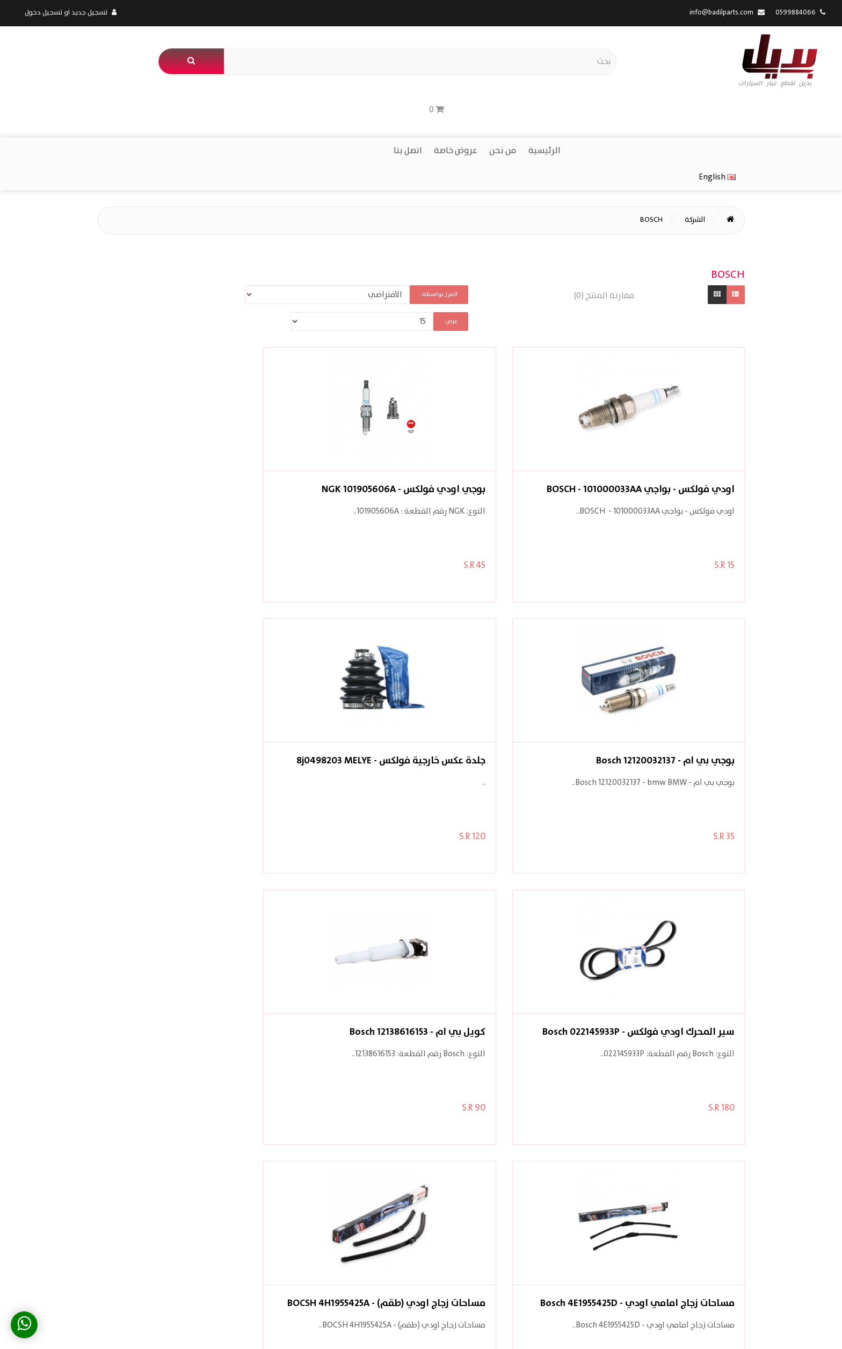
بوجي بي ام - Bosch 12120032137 (343, 398)
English (43, 107)
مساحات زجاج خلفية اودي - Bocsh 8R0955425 (499, 941)
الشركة (675, 152)
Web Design (75, 1331)
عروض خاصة (467, 108)
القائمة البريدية (386, 1203)
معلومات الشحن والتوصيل (639, 1171)
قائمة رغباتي (390, 1187)
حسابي (401, 1155)
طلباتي (401, 1171)
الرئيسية (556, 108)
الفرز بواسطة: (436, 227)
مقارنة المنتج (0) (592, 228)
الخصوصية (665, 1187)
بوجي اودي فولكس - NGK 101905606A (499, 398)
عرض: (238, 227)
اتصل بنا (419, 108)
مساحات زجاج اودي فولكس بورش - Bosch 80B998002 (657, 941)
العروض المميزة (520, 1171)
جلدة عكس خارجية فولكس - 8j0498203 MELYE (185, 398)
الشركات (534, 1155)
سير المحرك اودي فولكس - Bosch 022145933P (657, 670)
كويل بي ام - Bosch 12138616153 (499, 670)
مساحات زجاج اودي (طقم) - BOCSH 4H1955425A (185, 670)
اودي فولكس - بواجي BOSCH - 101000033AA (657, 398)
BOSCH (631, 152)
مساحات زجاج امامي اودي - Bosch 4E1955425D (343, 670)
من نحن (514, 108)
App (103, 1331)
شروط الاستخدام (655, 1203)
